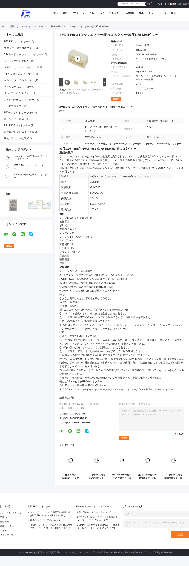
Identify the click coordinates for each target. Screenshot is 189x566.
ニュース (162, 13)
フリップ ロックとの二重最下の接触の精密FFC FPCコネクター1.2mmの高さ (50, 514)
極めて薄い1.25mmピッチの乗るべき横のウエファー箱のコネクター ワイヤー (70, 476)
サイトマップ (6, 535)
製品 (65, 13)
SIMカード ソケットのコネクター (23, 54)
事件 (173, 13)
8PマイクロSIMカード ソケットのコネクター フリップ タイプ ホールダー (97, 518)
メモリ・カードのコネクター (20, 67)
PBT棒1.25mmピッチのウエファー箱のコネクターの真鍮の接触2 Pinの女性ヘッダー (121, 476)
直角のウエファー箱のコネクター (119, 389)
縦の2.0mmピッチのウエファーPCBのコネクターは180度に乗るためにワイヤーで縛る (147, 476)
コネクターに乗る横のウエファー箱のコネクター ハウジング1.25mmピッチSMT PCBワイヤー (173, 476)
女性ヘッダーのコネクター (19, 80)
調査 (148, 4)
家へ (55, 13)
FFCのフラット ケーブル (18, 112)
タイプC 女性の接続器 (16, 60)
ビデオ (75, 13)
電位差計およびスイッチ (18, 131)
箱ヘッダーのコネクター (18, 86)
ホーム (3, 26)
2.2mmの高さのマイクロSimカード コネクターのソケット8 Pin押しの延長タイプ (98, 526)
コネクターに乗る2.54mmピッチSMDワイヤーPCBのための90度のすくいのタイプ (96, 476)
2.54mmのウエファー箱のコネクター (83, 389)
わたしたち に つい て (93, 13)
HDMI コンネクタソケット (19, 93)
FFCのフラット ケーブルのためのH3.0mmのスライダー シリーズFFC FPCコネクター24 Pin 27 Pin (51, 527)
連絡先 (116, 99)
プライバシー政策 (27, 552)
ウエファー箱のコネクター (30, 26)
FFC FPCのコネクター (16, 41)
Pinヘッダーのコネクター (18, 73)
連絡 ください (146, 13)
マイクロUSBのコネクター (19, 99)
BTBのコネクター (14, 106)
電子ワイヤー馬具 (14, 118)
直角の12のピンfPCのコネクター (46, 520)
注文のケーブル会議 (15, 138)
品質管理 (130, 13)
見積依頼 (162, 3)
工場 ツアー (115, 13)
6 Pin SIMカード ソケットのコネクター (96, 512)
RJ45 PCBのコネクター (17, 125)
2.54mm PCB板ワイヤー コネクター (155, 389)
